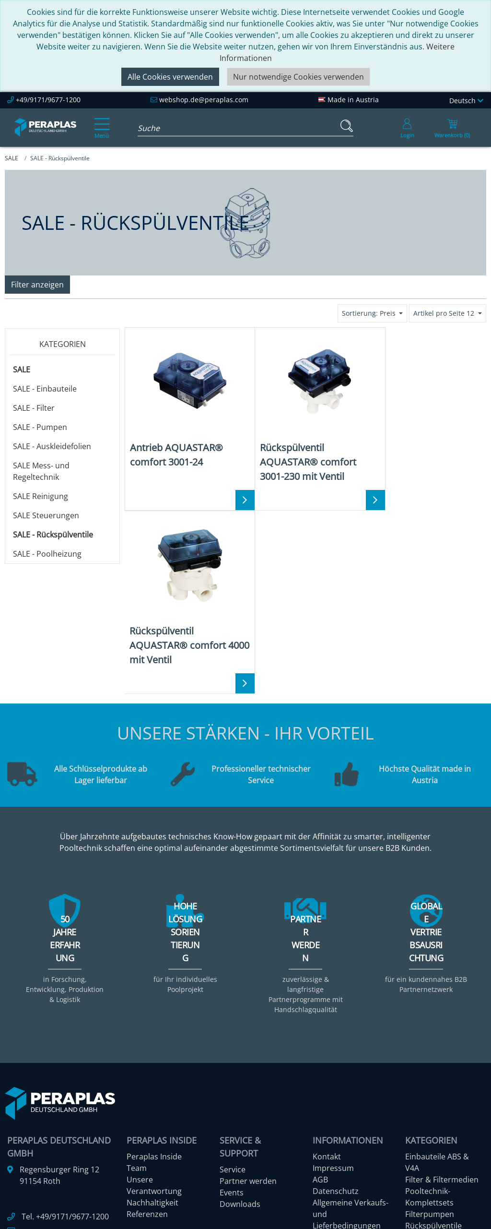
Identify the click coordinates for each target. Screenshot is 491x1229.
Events (232, 1077)
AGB (320, 1064)
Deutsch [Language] (466, 100)
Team (137, 1052)
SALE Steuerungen (46, 515)
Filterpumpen (429, 1098)
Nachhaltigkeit (152, 1087)
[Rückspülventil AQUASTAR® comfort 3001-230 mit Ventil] (305, 408)
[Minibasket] (452, 127)
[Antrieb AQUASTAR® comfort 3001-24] (185, 401)
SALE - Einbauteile (45, 388)
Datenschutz (336, 1075)
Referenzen (147, 1098)
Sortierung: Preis (369, 313)
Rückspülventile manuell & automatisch (433, 1121)
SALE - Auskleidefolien (52, 446)
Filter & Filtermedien (442, 1064)
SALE (21, 369)
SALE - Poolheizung (47, 554)
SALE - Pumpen (40, 427)
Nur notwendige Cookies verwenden (298, 77)
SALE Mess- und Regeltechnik (41, 471)
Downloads (240, 1088)
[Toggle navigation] (100, 121)
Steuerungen (428, 1144)
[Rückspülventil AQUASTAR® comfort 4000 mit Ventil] (426, 408)
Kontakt (327, 1041)
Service (233, 1054)
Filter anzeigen (37, 284)
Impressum (333, 1052)
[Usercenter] (407, 127)
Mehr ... (418, 1156)
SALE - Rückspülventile (53, 534)
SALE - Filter (34, 408)
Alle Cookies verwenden (170, 77)
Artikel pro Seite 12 (444, 313)
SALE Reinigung (40, 496)
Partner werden (248, 1065)
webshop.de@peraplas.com (203, 99)
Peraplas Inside (154, 1041)
